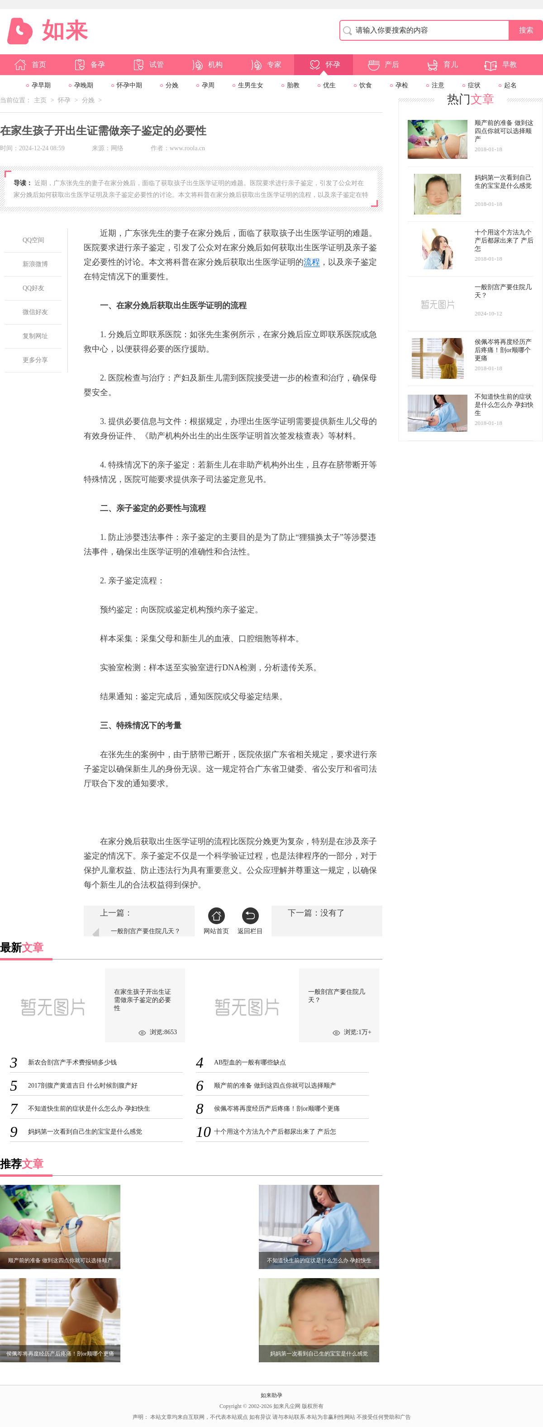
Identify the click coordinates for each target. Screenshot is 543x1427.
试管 (147, 65)
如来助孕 (271, 1395)
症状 (474, 85)
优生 (329, 85)
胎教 (293, 85)
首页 (30, 65)
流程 (312, 262)
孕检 (401, 85)
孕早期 (41, 85)
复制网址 (35, 336)
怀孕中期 (129, 85)
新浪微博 (35, 264)
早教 (500, 65)
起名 (510, 85)
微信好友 (35, 312)
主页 (40, 100)
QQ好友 (33, 288)
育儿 (441, 65)
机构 (206, 65)
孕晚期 (83, 85)
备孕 (88, 65)
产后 (383, 65)
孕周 (208, 85)
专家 (265, 65)
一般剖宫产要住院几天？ (146, 931)
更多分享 (35, 360)
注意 (438, 85)
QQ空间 (33, 240)
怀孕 (324, 65)
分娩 (172, 85)
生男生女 (250, 85)
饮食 (365, 85)
